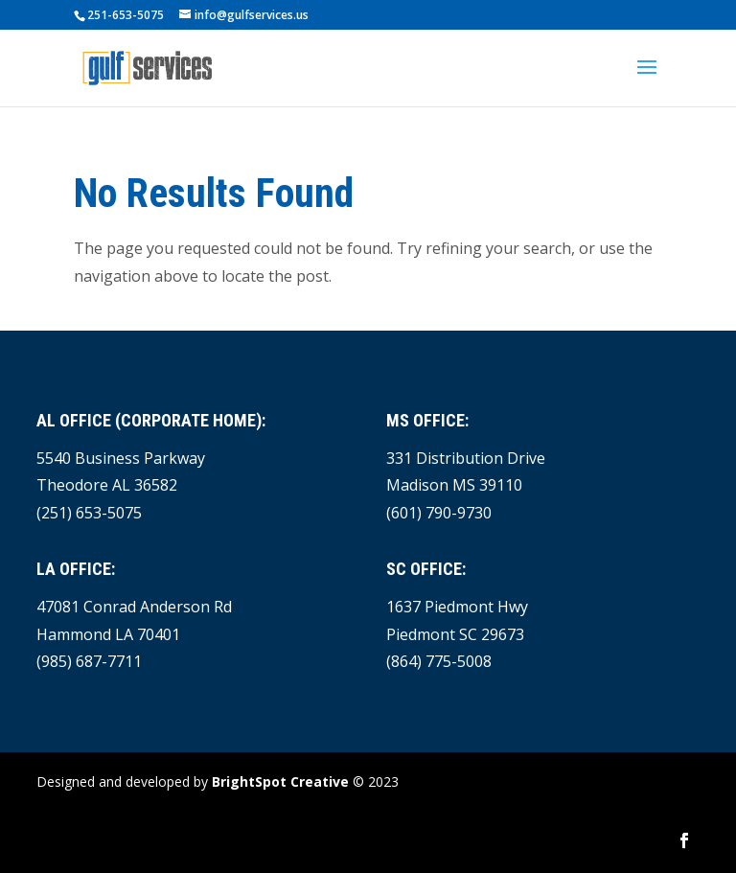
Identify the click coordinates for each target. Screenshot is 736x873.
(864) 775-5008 (439, 661)
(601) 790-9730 (439, 512)
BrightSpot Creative (280, 781)
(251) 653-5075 (89, 512)
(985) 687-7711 (89, 661)
